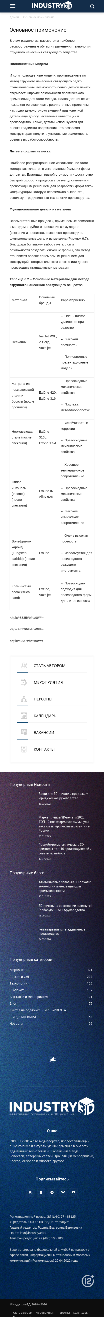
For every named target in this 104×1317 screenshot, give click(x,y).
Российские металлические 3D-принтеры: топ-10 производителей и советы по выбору (65, 849)
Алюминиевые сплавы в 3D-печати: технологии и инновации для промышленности (65, 886)
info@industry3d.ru (33, 1233)
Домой (14, 17)
